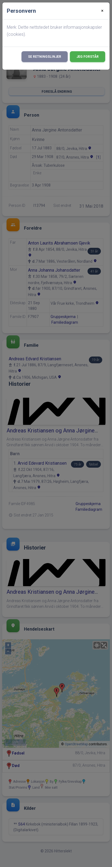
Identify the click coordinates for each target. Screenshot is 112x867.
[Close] (102, 11)
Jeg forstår (87, 57)
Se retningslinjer (44, 57)
